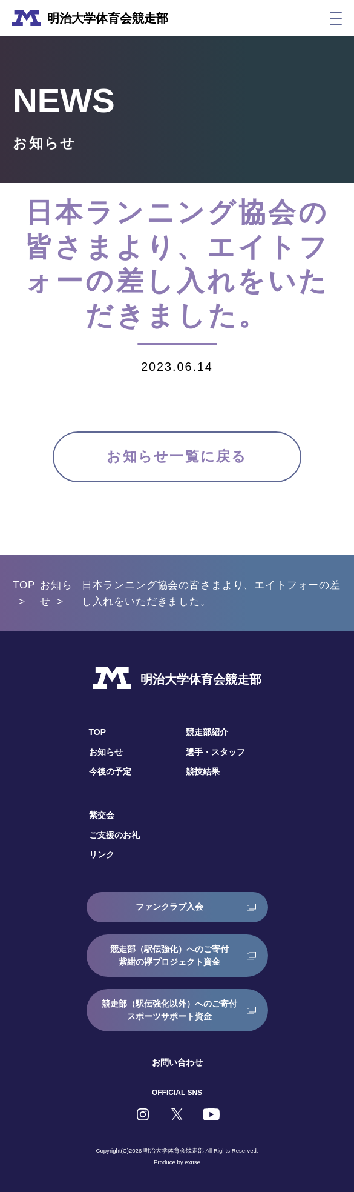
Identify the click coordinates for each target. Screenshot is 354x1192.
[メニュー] (336, 18)
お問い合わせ (177, 1062)
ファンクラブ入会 (169, 906)
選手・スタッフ (215, 752)
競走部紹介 (207, 732)
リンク (101, 854)
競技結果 (203, 771)
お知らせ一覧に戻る (177, 456)
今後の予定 (110, 771)
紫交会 (101, 815)
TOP (24, 585)
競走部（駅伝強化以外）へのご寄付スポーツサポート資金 (169, 1010)
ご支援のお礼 (114, 835)
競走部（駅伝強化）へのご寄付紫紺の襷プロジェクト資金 (169, 955)
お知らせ (106, 752)
